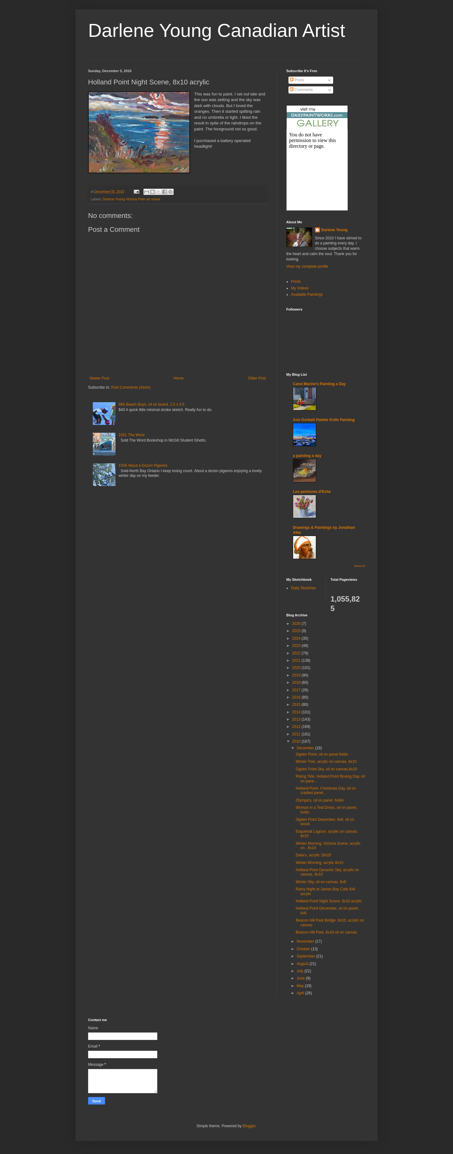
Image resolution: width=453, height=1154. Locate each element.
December (306, 748)
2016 (297, 697)
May (301, 986)
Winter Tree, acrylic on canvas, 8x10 (326, 761)
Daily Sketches (303, 588)
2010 (297, 741)
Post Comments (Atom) (130, 387)
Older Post (257, 378)
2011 (297, 734)
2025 (297, 631)
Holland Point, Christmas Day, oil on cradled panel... (326, 790)
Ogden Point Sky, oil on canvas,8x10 (326, 769)
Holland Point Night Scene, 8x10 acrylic (329, 901)
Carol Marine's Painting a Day (319, 384)
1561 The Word (131, 435)
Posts (297, 80)
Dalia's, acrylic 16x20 (313, 855)
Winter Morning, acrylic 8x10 (319, 862)
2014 (297, 712)
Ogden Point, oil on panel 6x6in (322, 754)
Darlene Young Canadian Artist (216, 30)
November (306, 941)
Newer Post (99, 378)
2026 (297, 623)
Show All (359, 566)
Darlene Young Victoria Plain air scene (131, 199)
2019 (297, 675)
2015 (297, 704)
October (304, 949)
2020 (297, 668)
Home (179, 378)
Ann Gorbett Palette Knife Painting (324, 420)
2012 (297, 726)
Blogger (249, 1126)
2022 (297, 653)
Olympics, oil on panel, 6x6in (320, 800)
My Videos (300, 288)
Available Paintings (307, 294)
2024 (297, 638)
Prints (296, 281)
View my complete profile (307, 266)
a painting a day (307, 456)
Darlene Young (334, 230)
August (303, 964)
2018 (297, 682)
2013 (297, 719)
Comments (301, 90)
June (301, 978)
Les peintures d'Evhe (312, 491)
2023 (297, 645)
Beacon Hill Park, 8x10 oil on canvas (326, 932)
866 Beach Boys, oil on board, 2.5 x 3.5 (151, 404)
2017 (297, 690)
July (301, 971)
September (306, 956)
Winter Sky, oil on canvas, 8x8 (321, 882)
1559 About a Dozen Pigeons (143, 465)
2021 (297, 660)
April (301, 993)
